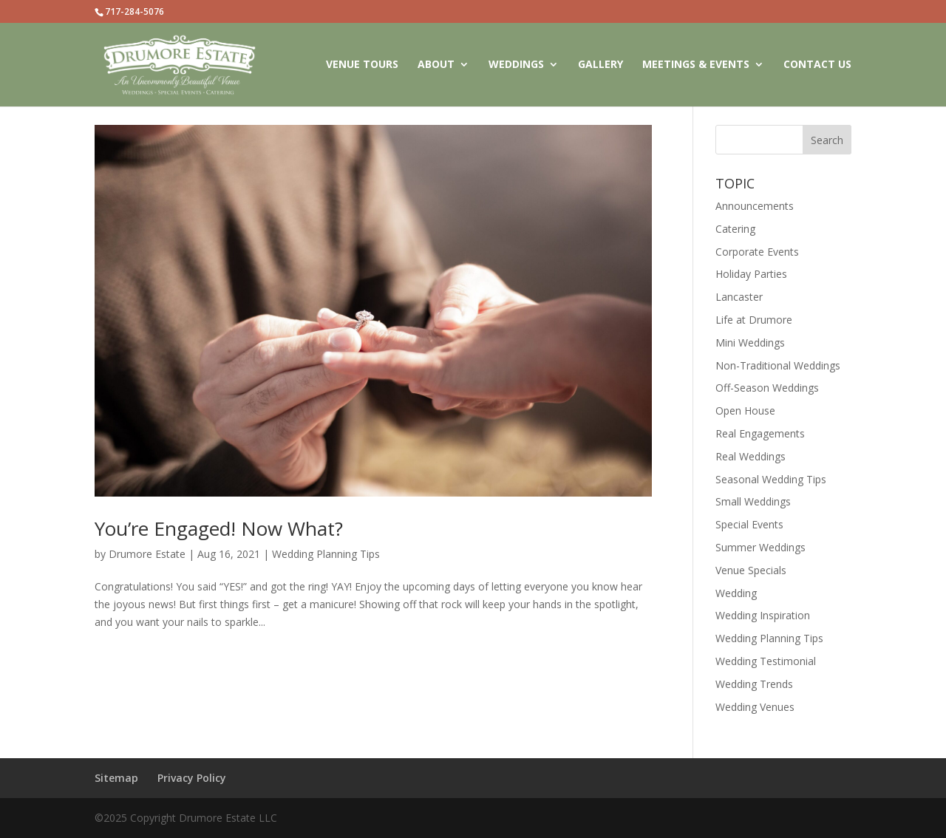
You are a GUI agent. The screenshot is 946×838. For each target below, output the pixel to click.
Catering (735, 229)
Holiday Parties (751, 274)
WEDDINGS (516, 65)
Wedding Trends (754, 684)
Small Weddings (753, 501)
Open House (745, 410)
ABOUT (436, 65)
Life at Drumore (753, 320)
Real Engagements (760, 433)
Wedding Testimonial (765, 661)
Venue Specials (750, 570)
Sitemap (116, 778)
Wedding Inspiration (762, 615)
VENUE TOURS (362, 65)
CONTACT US (817, 65)
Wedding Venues (754, 707)
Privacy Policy (191, 778)
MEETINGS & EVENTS (695, 65)
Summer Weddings (760, 547)
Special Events (749, 524)
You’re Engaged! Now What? (219, 528)
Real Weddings (750, 456)
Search (827, 140)
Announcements (754, 206)
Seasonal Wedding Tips (770, 479)
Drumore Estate (147, 554)
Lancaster (739, 297)
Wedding (736, 593)
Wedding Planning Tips (326, 554)
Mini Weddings (750, 342)
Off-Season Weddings (767, 388)
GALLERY (600, 65)
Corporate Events (757, 252)
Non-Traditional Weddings (777, 365)
